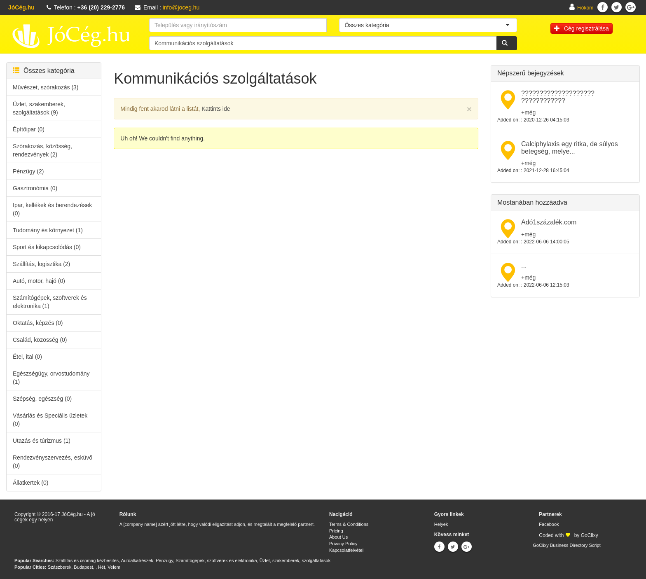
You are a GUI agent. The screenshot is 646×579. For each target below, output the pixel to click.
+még (528, 112)
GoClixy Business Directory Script (566, 545)
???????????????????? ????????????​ (558, 97)
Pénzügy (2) (28, 171)
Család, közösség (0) (40, 339)
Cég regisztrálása (581, 28)
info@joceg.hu (181, 7)
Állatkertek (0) (30, 482)
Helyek (441, 524)
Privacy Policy (343, 543)
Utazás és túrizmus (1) (41, 440)
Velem (114, 567)
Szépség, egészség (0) (42, 398)
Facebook (549, 524)
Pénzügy (164, 560)
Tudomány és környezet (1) (48, 230)
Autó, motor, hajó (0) (39, 281)
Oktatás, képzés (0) (38, 323)
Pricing (336, 530)
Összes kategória (44, 70)
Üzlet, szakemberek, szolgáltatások (295, 560)
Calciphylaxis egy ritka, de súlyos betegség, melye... (569, 147)
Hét (101, 567)
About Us (338, 537)
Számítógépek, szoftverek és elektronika (216, 560)
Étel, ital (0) (27, 356)
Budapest (83, 567)
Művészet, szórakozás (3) (46, 87)
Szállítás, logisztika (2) (41, 264)
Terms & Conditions (348, 524)
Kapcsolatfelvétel (346, 550)
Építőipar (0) (28, 129)
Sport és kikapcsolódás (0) (47, 247)
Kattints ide (215, 108)
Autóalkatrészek (137, 560)
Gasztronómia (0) (35, 188)
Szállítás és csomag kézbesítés (87, 560)
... (524, 265)
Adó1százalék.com (548, 222)
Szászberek (59, 567)
